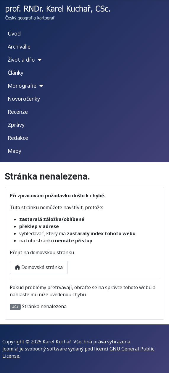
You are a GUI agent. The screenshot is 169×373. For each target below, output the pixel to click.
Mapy (14, 150)
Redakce (18, 137)
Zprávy (16, 124)
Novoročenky (24, 98)
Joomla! (10, 348)
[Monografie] (40, 86)
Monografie (22, 85)
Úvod (14, 33)
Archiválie (19, 46)
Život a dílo (21, 59)
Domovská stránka (39, 267)
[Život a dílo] (38, 60)
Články (15, 72)
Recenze (18, 111)
